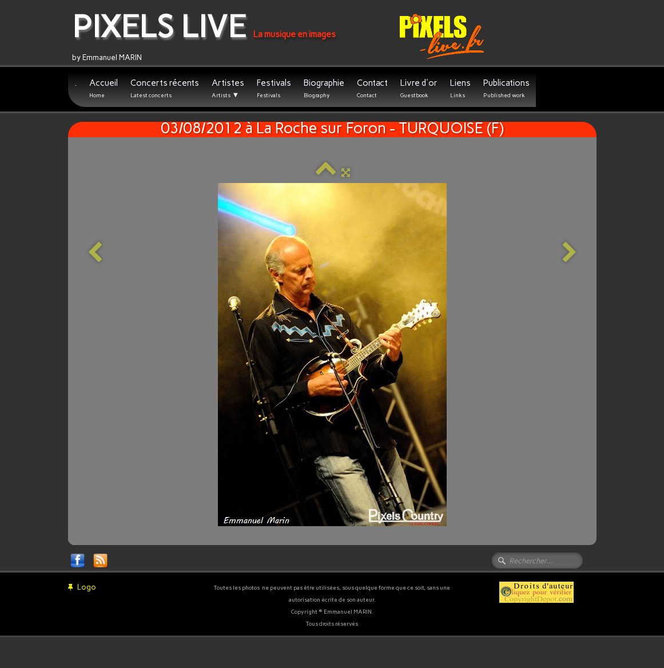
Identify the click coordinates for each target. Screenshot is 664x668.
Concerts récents (164, 88)
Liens (460, 88)
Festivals (274, 88)
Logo (82, 587)
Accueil (103, 88)
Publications (506, 88)
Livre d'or (419, 88)
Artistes (228, 89)
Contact (372, 88)
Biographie (324, 88)
